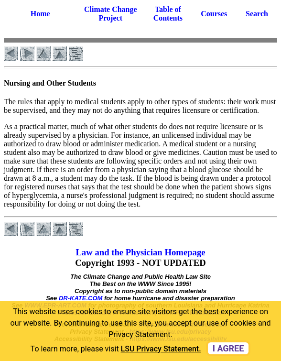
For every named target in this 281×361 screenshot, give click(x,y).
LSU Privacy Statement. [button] (161, 348)
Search (257, 14)
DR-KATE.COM (80, 298)
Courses (214, 14)
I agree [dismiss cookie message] (228, 348)
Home (40, 14)
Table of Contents (168, 13)
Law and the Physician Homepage (140, 252)
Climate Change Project (110, 13)
